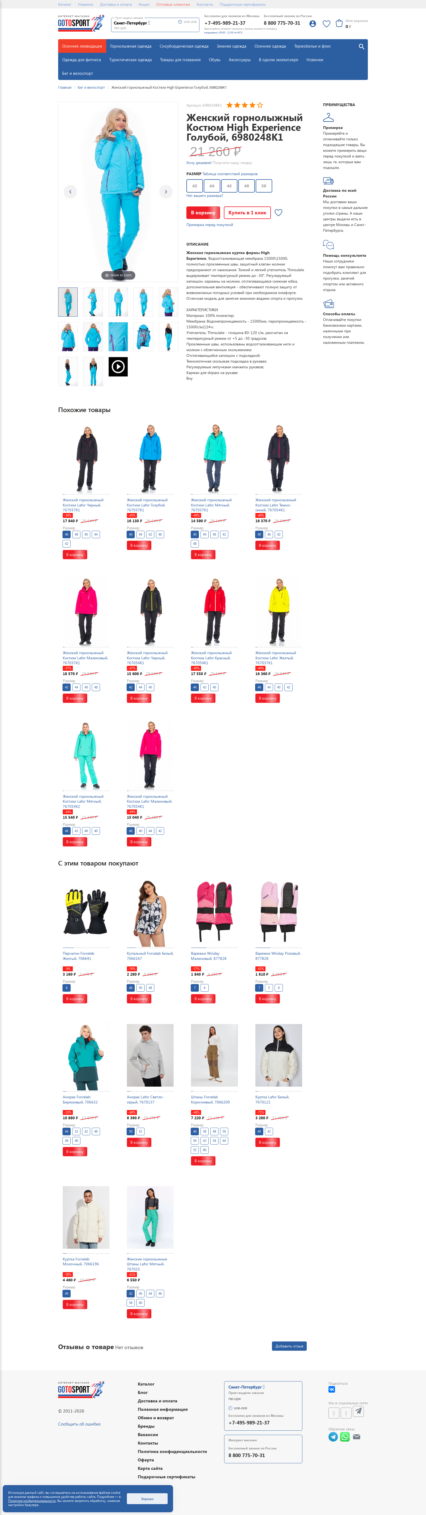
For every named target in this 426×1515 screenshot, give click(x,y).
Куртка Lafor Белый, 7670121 (272, 1099)
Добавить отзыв (289, 1346)
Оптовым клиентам (173, 4)
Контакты (205, 4)
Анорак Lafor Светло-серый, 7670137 (145, 1099)
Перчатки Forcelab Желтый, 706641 (78, 956)
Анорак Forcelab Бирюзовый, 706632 (80, 1099)
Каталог (64, 4)
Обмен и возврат (156, 1417)
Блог (143, 1392)
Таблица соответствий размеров (230, 173)
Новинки (85, 4)
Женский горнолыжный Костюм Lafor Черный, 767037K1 (83, 504)
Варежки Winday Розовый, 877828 (278, 956)
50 (263, 185)
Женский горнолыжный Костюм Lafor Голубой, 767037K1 (147, 504)
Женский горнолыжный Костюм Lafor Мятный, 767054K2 (83, 801)
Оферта (146, 1460)
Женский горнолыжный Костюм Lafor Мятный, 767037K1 (211, 504)
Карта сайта (150, 1468)
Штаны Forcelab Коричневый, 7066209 (210, 1099)
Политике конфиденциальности (32, 1501)
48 (246, 185)
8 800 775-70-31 (282, 22)
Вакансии (148, 1434)
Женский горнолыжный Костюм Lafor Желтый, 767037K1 (275, 657)
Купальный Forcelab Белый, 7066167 (150, 956)
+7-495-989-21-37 (224, 22)
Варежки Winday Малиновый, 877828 (209, 956)
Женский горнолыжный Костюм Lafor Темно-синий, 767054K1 (275, 504)
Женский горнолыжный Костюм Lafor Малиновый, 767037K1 (85, 657)
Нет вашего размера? (204, 195)
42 (194, 185)
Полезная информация (163, 1409)
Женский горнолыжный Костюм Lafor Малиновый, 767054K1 (149, 801)
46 (229, 185)
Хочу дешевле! (199, 162)
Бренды (146, 1426)
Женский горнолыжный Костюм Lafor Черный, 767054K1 (147, 657)
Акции (144, 4)
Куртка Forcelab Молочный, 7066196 (81, 1261)
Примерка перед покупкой (209, 224)
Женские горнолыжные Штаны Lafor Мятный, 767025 (147, 1263)
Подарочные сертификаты (243, 4)
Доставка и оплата (116, 4)
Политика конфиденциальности (172, 1451)
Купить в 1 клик (247, 212)
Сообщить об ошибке (79, 1424)
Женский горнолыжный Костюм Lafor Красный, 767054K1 (211, 657)
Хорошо (147, 1499)
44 (211, 185)
